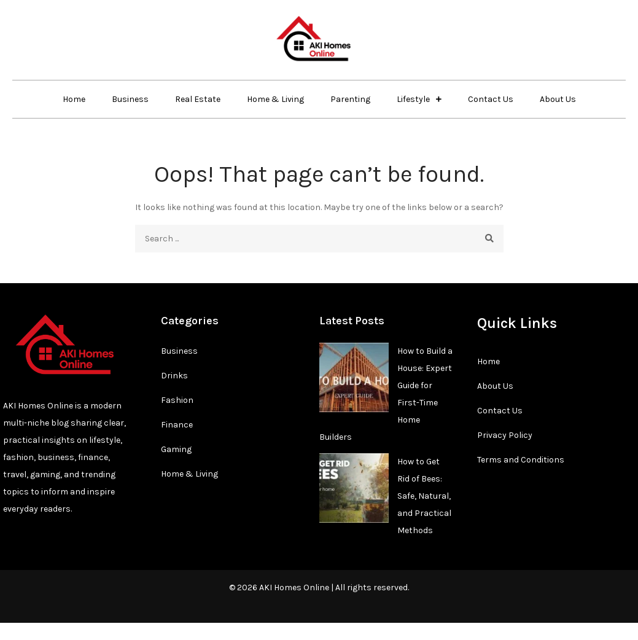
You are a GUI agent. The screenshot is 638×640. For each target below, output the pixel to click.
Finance (177, 425)
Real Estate (197, 99)
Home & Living (275, 99)
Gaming (176, 449)
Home (74, 99)
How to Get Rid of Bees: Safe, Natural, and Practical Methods (424, 496)
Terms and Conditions (520, 460)
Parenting (350, 99)
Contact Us (490, 99)
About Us (558, 99)
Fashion (177, 400)
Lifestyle (413, 99)
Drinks (174, 375)
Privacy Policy (504, 435)
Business (130, 99)
